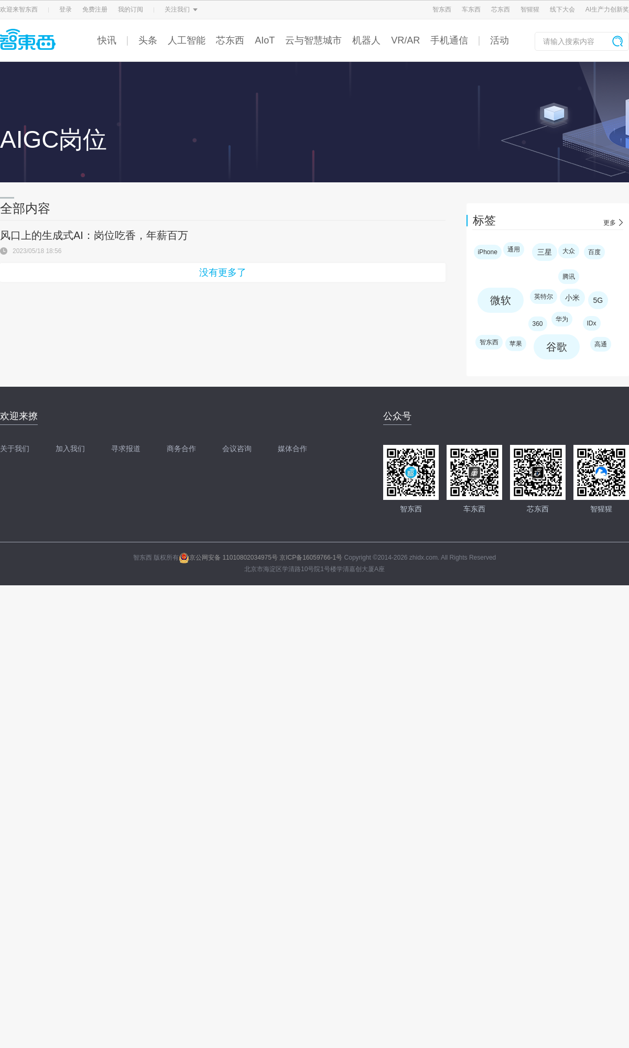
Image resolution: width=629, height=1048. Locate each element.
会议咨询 (237, 448)
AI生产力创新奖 (607, 9)
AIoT (265, 40)
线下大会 (562, 9)
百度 (594, 252)
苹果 (515, 343)
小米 (572, 297)
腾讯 (568, 276)
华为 (562, 319)
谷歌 (556, 347)
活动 (499, 40)
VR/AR (405, 40)
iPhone (487, 252)
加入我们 (70, 448)
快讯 (106, 40)
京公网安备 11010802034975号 (228, 557)
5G (598, 300)
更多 (609, 222)
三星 (544, 252)
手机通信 (449, 40)
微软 (500, 300)
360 (538, 324)
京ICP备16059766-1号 (310, 557)
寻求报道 (125, 448)
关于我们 (14, 448)
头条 (147, 40)
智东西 (441, 9)
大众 (568, 251)
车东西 (471, 9)
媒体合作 (292, 448)
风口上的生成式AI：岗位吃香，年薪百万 (94, 235)
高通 (600, 344)
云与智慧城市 (313, 40)
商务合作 (181, 448)
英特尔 (543, 296)
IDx (592, 323)
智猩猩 (529, 9)
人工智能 (186, 40)
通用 (513, 249)
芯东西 (500, 9)
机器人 (366, 40)
